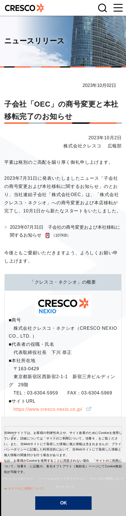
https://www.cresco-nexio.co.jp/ (49, 409)
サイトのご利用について (25, 488)
